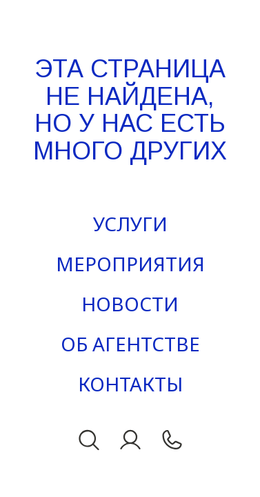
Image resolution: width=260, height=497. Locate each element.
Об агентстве (130, 344)
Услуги (130, 224)
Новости (130, 304)
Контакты (130, 384)
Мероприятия (130, 264)
